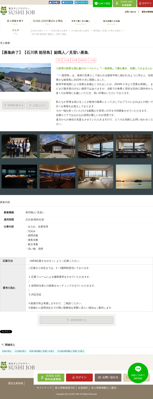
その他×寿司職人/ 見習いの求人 (70, 351)
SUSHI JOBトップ (39, 31)
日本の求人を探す (59, 31)
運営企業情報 (147, 12)
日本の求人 (7, 351)
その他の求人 (20, 351)
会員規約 (83, 387)
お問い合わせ (130, 12)
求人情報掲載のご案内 (103, 387)
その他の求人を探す (80, 31)
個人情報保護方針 (65, 387)
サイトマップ (44, 387)
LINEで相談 (104, 3)
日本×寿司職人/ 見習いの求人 (41, 351)
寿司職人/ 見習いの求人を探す (107, 31)
